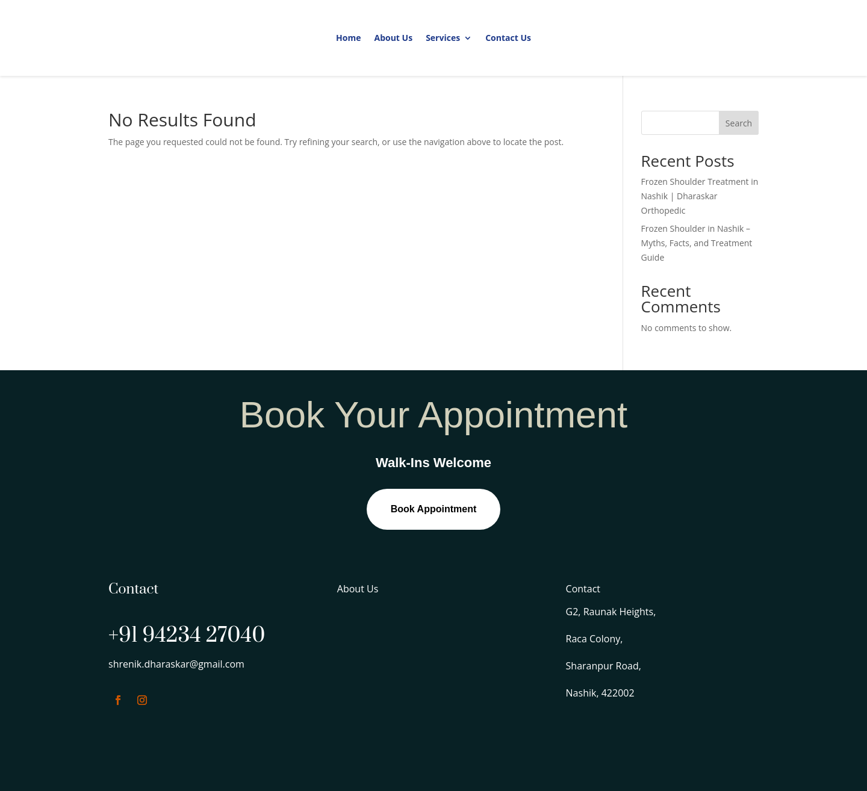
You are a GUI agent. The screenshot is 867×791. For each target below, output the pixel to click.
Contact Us (508, 37)
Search (739, 123)
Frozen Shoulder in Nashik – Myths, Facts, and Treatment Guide (697, 243)
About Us (393, 37)
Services (443, 37)
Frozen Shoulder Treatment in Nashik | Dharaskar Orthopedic (700, 196)
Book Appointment (434, 509)
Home (348, 37)
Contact (583, 588)
